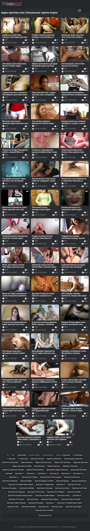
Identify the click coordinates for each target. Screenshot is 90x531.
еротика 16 (31, 473)
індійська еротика (54, 459)
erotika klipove (48, 455)
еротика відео (26, 481)
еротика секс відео (74, 507)
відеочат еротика (80, 462)
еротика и (60, 484)
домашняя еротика (79, 470)
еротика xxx (14, 477)
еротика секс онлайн (44, 510)
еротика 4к (66, 473)
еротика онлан (63, 495)
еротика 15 (19, 473)
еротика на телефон (55, 492)
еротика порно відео (49, 499)
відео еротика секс (44, 462)
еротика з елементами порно (20, 484)
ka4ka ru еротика (63, 455)
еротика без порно (29, 477)
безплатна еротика (10, 462)
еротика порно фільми (16, 503)
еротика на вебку (27, 488)
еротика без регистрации (50, 477)
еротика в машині (9, 481)
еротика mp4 (78, 473)
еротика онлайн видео (45, 495)
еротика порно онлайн (71, 499)
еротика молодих (9, 488)
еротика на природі (16, 492)
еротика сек (44, 507)
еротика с (50, 503)
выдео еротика (53, 466)
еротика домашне (79, 481)
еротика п (77, 495)
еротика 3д (54, 473)
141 (8, 455)
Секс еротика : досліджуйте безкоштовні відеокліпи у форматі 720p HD (40, 527)
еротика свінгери (28, 507)
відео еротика (27, 462)
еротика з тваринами (45, 484)
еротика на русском (36, 492)
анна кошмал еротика (73, 459)
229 (13, 455)
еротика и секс (74, 484)
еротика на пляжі (79, 488)
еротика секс (57, 507)
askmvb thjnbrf (34, 455)
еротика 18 (42, 473)
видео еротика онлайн (21, 466)
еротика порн (32, 499)
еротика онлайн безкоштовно (20, 495)
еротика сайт (13, 507)
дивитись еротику (70, 466)
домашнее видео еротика (57, 470)
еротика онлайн (74, 492)
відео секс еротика (62, 462)
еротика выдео (62, 481)
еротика (9, 473)
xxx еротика (23, 459)
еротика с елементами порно (69, 503)
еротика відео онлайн (44, 481)
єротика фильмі (37, 459)
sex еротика (77, 455)
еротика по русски (16, 499)
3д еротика (21, 455)
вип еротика (39, 466)
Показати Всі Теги (45, 515)
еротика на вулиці (44, 488)
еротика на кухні (62, 488)
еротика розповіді (35, 503)
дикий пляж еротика (35, 470)
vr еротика (11, 459)
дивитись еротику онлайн (13, 470)
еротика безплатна (72, 477)
